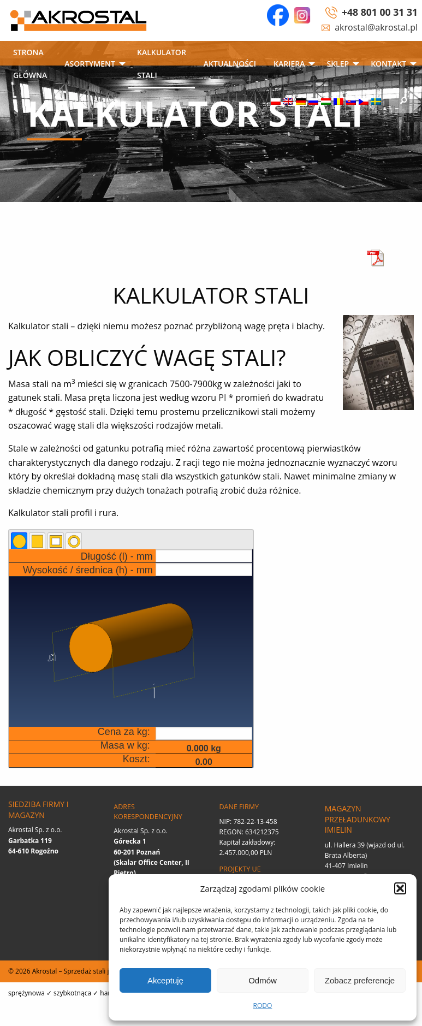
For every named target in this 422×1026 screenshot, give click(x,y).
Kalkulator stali (161, 63)
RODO (262, 1005)
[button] (400, 888)
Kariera (289, 63)
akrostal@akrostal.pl (376, 27)
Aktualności (230, 63)
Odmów (262, 980)
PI (222, 398)
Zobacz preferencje (360, 980)
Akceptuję (165, 980)
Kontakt (388, 63)
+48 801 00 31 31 (380, 12)
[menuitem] (30, 64)
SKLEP (337, 63)
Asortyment (89, 63)
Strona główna (30, 63)
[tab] (19, 540)
